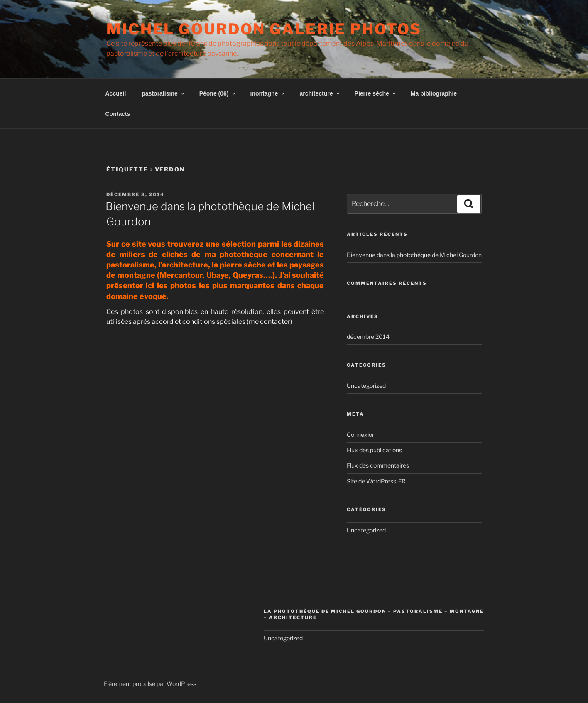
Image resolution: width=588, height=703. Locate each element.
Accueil (115, 93)
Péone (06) (218, 93)
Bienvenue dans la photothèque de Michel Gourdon (414, 254)
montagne (268, 93)
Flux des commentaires (378, 465)
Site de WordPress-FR (376, 481)
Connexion (361, 434)
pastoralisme (163, 93)
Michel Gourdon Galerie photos (263, 29)
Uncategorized (366, 385)
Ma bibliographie (434, 93)
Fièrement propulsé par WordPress (150, 683)
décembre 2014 (368, 336)
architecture (320, 93)
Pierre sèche (376, 93)
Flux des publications (374, 449)
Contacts (117, 113)
